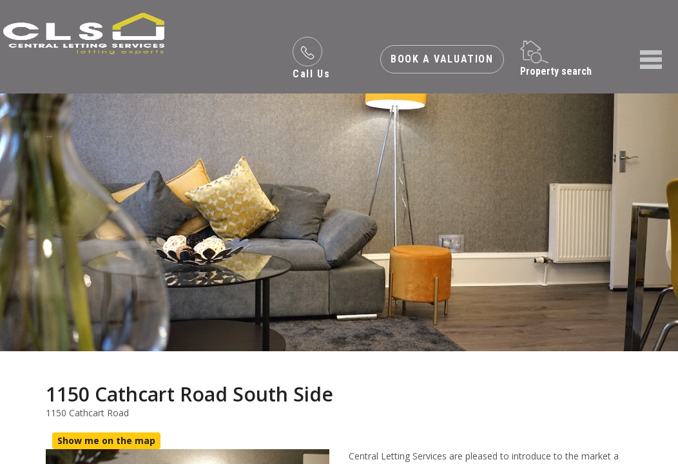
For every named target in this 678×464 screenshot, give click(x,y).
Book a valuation (442, 59)
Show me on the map (106, 440)
